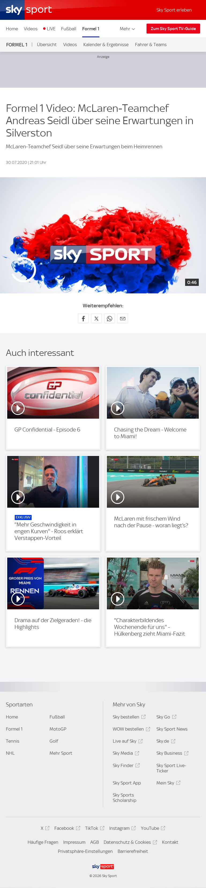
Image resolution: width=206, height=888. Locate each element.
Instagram (121, 829)
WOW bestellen (130, 730)
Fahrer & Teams (151, 44)
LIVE (51, 28)
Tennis (12, 741)
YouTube (152, 829)
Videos (31, 28)
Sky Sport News (172, 729)
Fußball (68, 28)
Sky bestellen (128, 717)
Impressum (74, 842)
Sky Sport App (127, 783)
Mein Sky (167, 783)
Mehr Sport (61, 753)
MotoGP (58, 729)
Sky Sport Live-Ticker (171, 768)
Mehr (128, 28)
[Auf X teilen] (96, 318)
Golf (54, 741)
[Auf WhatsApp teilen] (109, 318)
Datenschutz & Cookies (129, 843)
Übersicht (47, 44)
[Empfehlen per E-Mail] (122, 318)
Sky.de (165, 742)
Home (12, 28)
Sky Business (171, 754)
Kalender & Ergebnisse (106, 44)
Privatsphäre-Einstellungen (85, 851)
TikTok (94, 829)
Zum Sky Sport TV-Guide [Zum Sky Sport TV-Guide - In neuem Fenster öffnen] (173, 28)
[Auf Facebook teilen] (83, 318)
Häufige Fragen (43, 842)
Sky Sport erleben (174, 10)
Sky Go (165, 717)
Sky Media (125, 754)
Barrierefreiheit (133, 851)
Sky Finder (125, 766)
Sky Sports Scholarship (124, 797)
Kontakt (170, 842)
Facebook (66, 829)
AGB (94, 842)
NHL (10, 753)
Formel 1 (90, 28)
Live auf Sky (127, 742)
